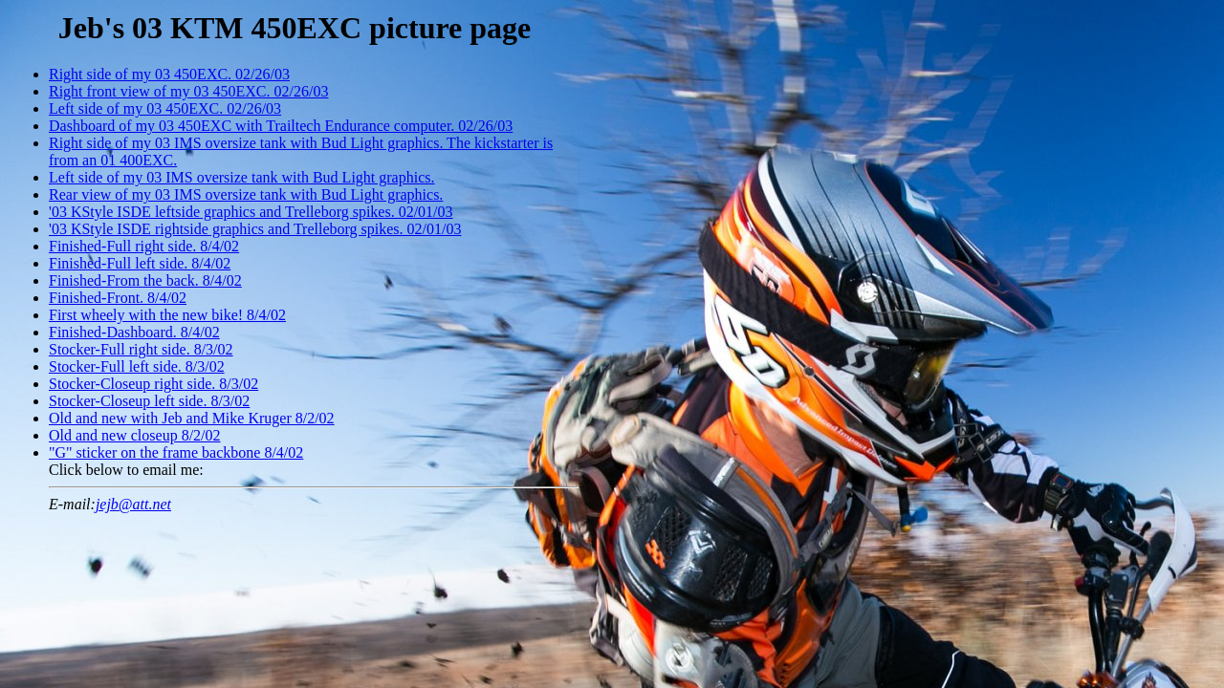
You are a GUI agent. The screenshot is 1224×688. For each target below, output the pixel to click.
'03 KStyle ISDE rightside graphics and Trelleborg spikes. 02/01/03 (255, 229)
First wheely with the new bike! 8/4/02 (167, 315)
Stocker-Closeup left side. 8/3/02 (149, 401)
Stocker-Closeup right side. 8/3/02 (153, 384)
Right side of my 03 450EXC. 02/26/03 (169, 74)
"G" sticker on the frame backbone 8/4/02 (176, 452)
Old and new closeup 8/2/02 (135, 435)
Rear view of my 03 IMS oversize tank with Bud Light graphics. (246, 194)
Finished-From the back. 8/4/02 (145, 280)
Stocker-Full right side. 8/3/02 (141, 349)
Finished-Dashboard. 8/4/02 (134, 332)
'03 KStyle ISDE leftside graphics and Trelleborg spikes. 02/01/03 (251, 212)
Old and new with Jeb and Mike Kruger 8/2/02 (192, 418)
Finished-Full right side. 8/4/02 (144, 246)
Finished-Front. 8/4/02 (117, 298)
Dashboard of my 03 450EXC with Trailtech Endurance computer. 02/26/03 (281, 126)
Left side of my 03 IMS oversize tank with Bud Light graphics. (241, 177)
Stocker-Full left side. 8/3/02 (137, 366)
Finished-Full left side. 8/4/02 (139, 263)
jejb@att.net (133, 504)
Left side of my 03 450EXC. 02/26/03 (165, 108)
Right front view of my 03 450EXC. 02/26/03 (188, 91)
